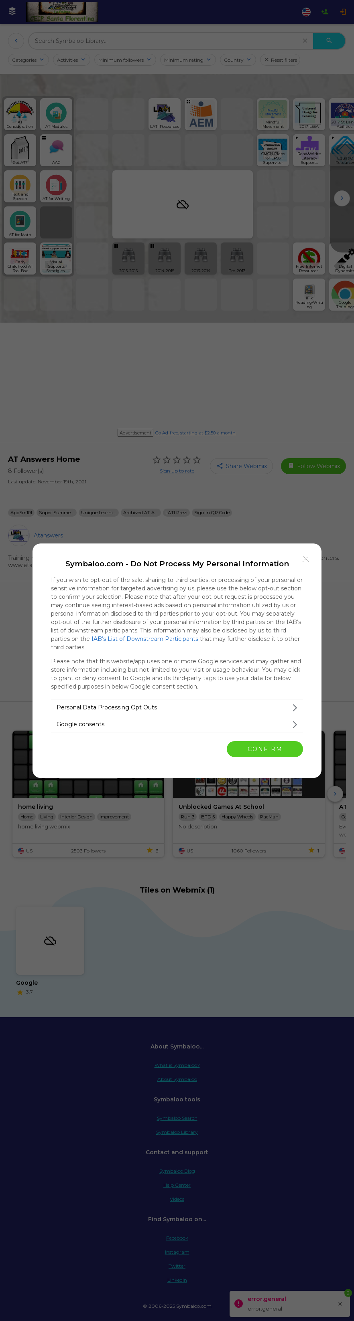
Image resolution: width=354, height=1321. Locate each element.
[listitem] (177, 707)
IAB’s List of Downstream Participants (145, 638)
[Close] (305, 559)
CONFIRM (265, 748)
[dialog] (177, 660)
